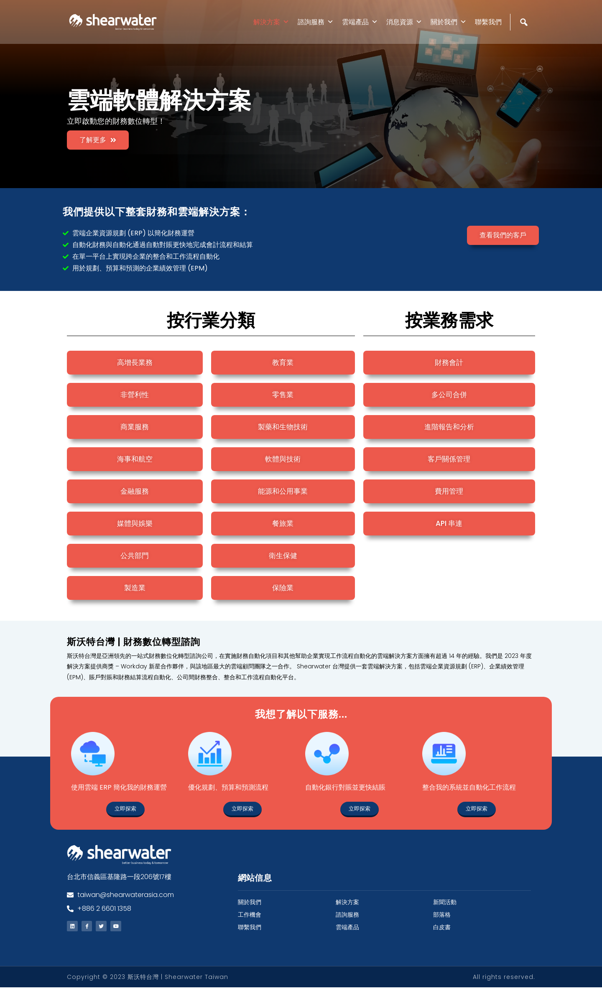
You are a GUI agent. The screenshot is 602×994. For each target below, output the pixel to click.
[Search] (525, 40)
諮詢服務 (316, 22)
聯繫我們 (488, 22)
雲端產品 (360, 22)
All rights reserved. (504, 983)
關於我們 (449, 22)
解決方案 (271, 22)
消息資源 (404, 22)
